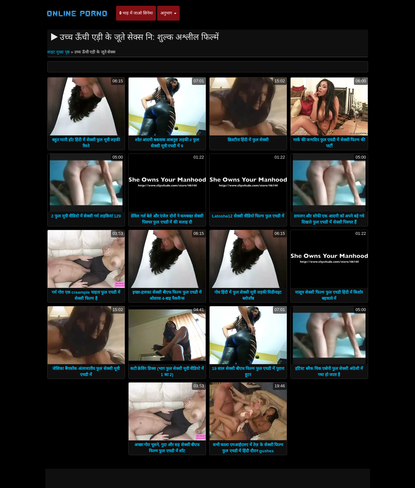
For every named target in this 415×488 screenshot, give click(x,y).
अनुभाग (168, 13)
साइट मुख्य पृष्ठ (59, 52)
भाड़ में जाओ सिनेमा (136, 13)
